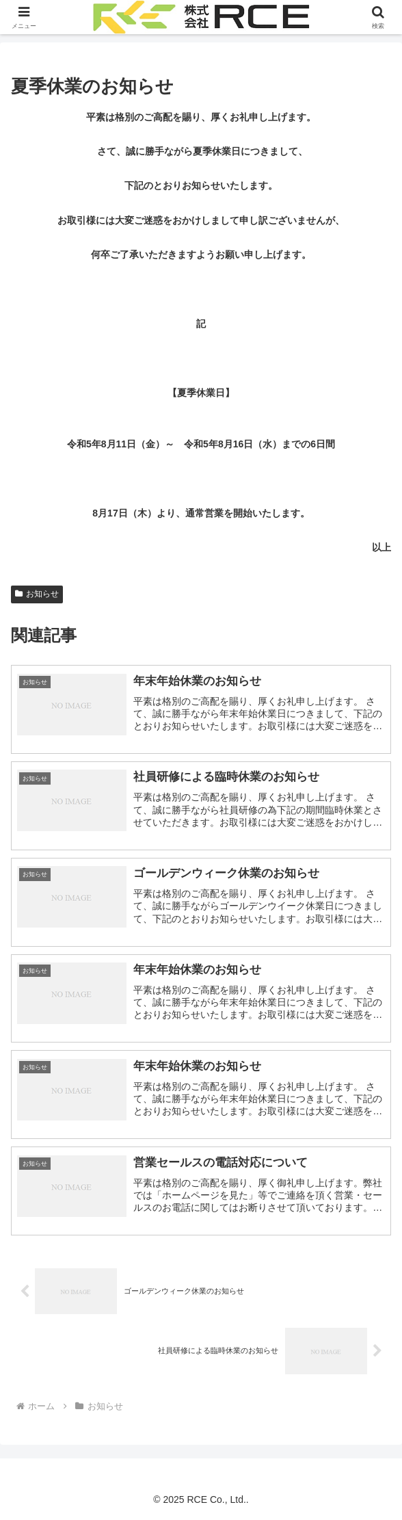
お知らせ (37, 594)
